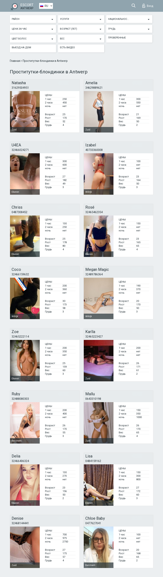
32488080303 (20, 399)
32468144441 (20, 523)
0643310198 (93, 399)
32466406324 (20, 461)
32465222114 (20, 336)
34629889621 (94, 87)
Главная (15, 60)
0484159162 (93, 461)
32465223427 (94, 336)
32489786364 (94, 274)
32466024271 (20, 150)
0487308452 (19, 212)
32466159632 (20, 274)
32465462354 (94, 212)
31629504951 (20, 87)
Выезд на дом (21, 47)
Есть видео (67, 47)
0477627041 (93, 523)
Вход (147, 6)
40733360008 (94, 150)
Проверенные (117, 37)
